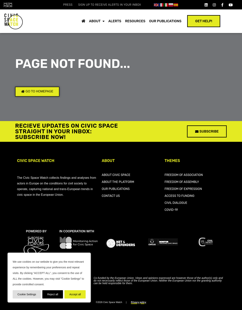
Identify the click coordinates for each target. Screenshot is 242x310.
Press (68, 4)
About (97, 21)
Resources (135, 21)
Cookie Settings (27, 294)
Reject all (52, 294)
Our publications (165, 21)
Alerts (114, 21)
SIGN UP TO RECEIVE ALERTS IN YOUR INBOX (109, 4)
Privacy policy (138, 302)
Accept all (75, 294)
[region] (49, 277)
